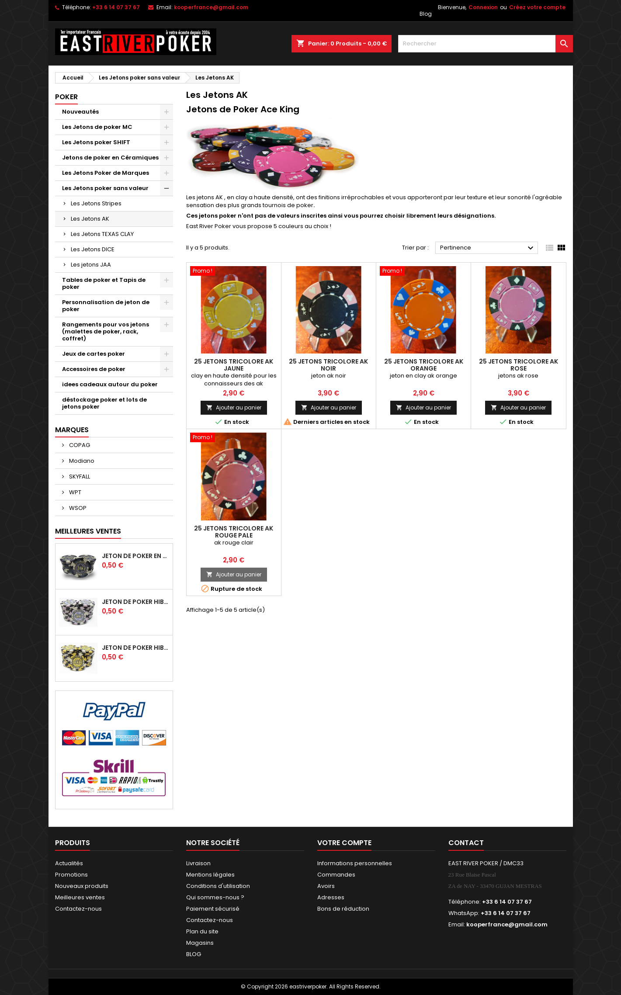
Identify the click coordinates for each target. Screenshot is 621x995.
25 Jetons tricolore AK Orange (423, 365)
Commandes (336, 874)
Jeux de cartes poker (93, 354)
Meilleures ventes (80, 897)
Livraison (198, 863)
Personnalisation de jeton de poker (105, 305)
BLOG (193, 954)
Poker (66, 97)
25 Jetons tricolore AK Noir (328, 365)
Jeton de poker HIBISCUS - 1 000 (135, 647)
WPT (74, 492)
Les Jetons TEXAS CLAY (102, 234)
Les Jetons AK (90, 219)
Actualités (69, 863)
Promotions (71, 874)
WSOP (77, 508)
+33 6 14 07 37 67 (116, 7)
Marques (72, 430)
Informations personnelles (354, 863)
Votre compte (344, 843)
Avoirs (326, 886)
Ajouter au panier (233, 407)
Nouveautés (80, 111)
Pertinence (488, 248)
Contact (466, 843)
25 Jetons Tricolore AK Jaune (233, 365)
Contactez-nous (78, 909)
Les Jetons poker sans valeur (105, 188)
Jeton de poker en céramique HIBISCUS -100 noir (135, 555)
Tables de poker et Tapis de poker (104, 283)
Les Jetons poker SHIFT (96, 142)
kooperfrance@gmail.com (211, 7)
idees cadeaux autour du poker (110, 384)
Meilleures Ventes (88, 531)
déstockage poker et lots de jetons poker (104, 403)
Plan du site (202, 931)
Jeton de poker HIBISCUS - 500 (135, 601)
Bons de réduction (343, 909)
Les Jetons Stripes (96, 203)
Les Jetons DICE (92, 249)
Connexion (483, 7)
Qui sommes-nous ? (215, 897)
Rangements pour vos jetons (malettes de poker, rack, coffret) (105, 331)
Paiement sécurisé (212, 909)
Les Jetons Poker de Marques (105, 173)
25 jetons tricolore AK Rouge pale (233, 532)
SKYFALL (79, 476)
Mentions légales (210, 874)
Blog (426, 13)
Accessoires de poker (93, 369)
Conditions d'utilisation (218, 886)
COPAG (79, 445)
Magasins (200, 943)
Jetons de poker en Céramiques (110, 157)
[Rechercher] (485, 43)
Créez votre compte (537, 7)
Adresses (330, 897)
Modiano (81, 461)
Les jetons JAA (91, 264)
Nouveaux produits (81, 886)
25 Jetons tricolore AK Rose (518, 365)
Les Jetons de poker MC (97, 127)
